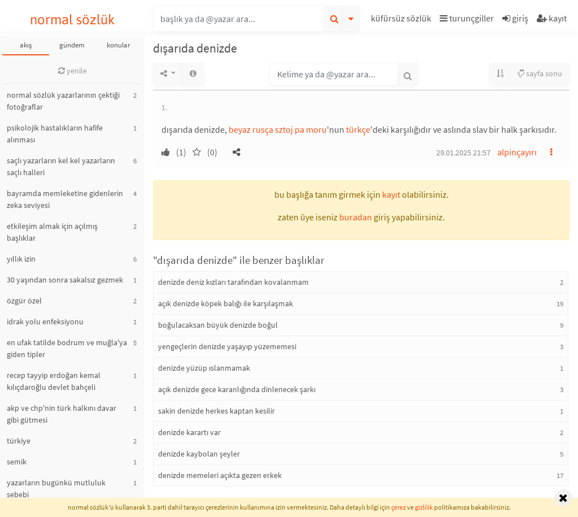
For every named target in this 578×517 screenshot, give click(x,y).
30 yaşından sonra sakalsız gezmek (65, 280)
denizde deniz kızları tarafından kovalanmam (233, 282)
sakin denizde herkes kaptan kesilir (216, 411)
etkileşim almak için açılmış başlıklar (52, 232)
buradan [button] (355, 217)
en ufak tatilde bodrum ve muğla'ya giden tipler (67, 348)
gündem (72, 45)
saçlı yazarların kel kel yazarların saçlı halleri (61, 166)
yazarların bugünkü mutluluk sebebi (56, 488)
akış (26, 45)
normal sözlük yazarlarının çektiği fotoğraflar (63, 101)
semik (17, 462)
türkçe (358, 129)
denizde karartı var (189, 432)
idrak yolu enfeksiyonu (45, 321)
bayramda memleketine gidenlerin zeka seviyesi (65, 199)
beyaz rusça (251, 129)
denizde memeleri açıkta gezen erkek (220, 475)
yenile (72, 71)
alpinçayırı (517, 152)
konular (118, 45)
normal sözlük (72, 19)
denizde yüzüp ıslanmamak (204, 368)
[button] (402, 20)
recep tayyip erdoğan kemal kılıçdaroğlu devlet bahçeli (53, 381)
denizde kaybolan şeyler (199, 454)
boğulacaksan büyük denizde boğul (218, 325)
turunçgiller (467, 18)
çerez (398, 507)
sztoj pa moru (301, 129)
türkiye (18, 441)
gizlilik (424, 507)
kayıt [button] (391, 194)
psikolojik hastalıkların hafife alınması (55, 134)
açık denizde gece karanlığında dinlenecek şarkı (237, 389)
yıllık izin (21, 259)
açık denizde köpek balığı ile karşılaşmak (225, 303)
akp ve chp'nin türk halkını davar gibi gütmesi (61, 414)
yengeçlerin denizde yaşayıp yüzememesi (227, 346)
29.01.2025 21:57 (463, 152)
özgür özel (24, 301)
